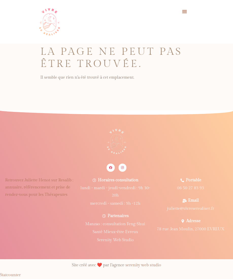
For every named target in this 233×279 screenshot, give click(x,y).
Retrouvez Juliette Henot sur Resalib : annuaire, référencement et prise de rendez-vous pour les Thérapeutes (39, 187)
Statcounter (10, 275)
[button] (184, 11)
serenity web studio (143, 265)
